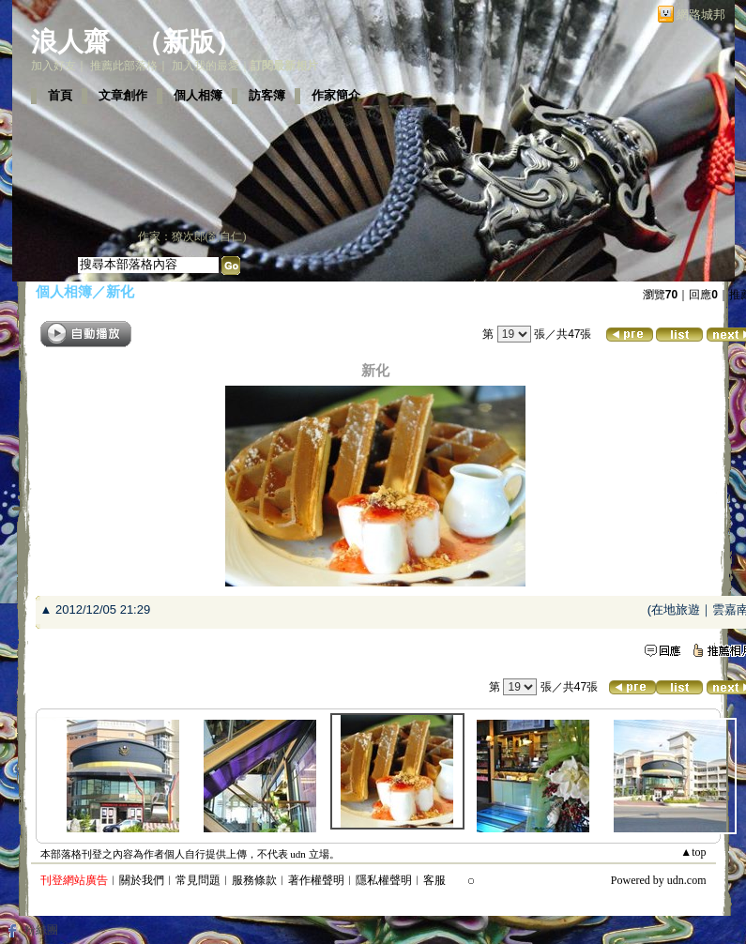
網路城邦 (701, 15)
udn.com (687, 880)
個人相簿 (198, 95)
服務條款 (254, 880)
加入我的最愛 (205, 65)
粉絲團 (41, 929)
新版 (188, 41)
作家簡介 (336, 95)
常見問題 (198, 880)
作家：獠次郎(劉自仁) (192, 236)
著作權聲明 (316, 880)
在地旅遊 (675, 609)
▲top (693, 852)
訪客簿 (267, 95)
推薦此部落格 (124, 65)
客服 (434, 880)
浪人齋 (70, 41)
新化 (120, 291)
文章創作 (123, 95)
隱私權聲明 (384, 880)
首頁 (60, 95)
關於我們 (141, 880)
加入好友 (53, 65)
